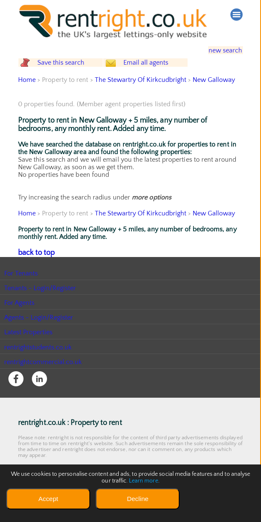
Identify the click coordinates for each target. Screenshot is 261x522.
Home (27, 96)
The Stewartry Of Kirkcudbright (141, 96)
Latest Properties (28, 347)
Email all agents (160, 70)
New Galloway (215, 96)
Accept (48, 498)
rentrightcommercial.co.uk (43, 376)
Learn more (143, 480)
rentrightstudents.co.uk (38, 362)
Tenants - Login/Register (40, 303)
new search (220, 50)
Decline (137, 498)
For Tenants (21, 288)
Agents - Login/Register (39, 332)
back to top (34, 268)
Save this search (68, 70)
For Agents (19, 318)
